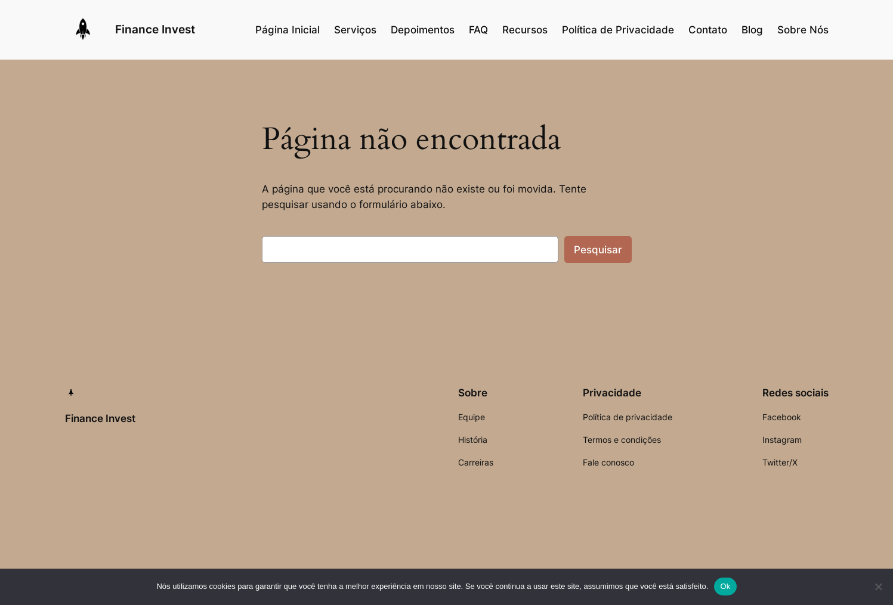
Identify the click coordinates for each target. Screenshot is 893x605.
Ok (725, 586)
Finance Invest (155, 29)
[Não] (878, 586)
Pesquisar (598, 250)
